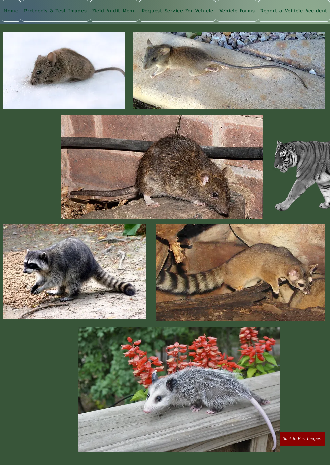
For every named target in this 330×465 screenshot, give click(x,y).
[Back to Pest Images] (301, 439)
